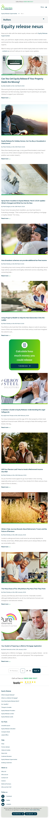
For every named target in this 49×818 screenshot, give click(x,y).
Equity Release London (7, 713)
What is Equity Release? (7, 695)
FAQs (2, 744)
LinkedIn (6, 804)
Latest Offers (4, 735)
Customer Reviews (6, 756)
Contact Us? (4, 777)
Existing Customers (6, 762)
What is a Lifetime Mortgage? (9, 698)
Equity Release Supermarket (9, 13)
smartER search (5, 725)
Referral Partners (6, 784)
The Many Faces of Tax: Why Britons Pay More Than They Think (23, 589)
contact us (5, 51)
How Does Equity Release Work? (10, 701)
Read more (4, 98)
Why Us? (3, 771)
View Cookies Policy (34, 810)
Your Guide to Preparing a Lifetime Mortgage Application (21, 646)
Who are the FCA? (6, 787)
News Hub (4, 753)
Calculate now (25, 366)
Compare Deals (5, 732)
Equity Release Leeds (7, 717)
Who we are (4, 774)
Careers (3, 781)
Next (36, 671)
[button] (24, 19)
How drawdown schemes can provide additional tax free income (24, 260)
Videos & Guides (5, 750)
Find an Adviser (5, 747)
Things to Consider (6, 707)
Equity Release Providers (8, 710)
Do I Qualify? (4, 704)
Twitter (5, 800)
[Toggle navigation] (44, 7)
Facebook (6, 796)
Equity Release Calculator (8, 728)
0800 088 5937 (28, 1)
